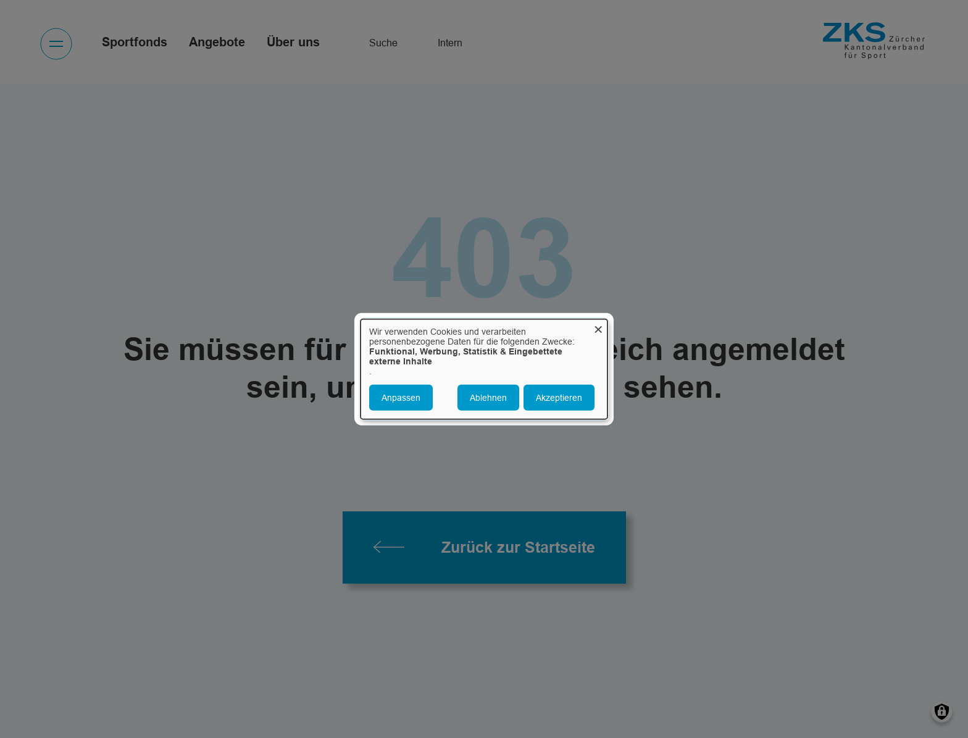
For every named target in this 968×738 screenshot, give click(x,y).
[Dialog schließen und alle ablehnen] (598, 326)
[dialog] (484, 369)
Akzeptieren (559, 398)
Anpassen (401, 398)
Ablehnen (488, 398)
